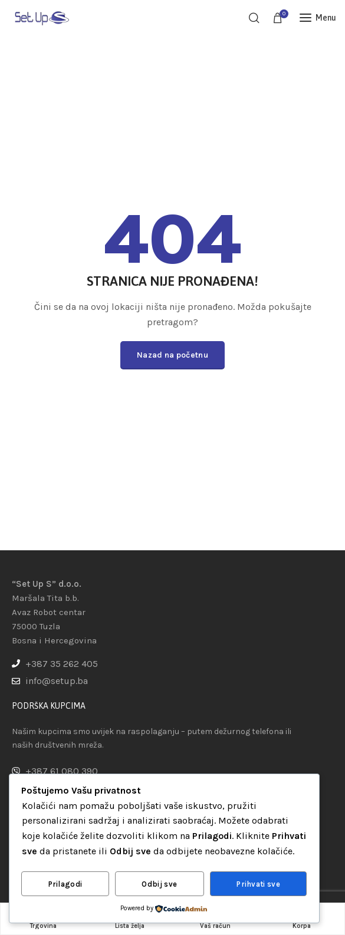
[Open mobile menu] (318, 17)
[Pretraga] (254, 17)
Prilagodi (65, 884)
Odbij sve (159, 884)
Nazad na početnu (172, 355)
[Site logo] (41, 17)
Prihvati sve (258, 884)
